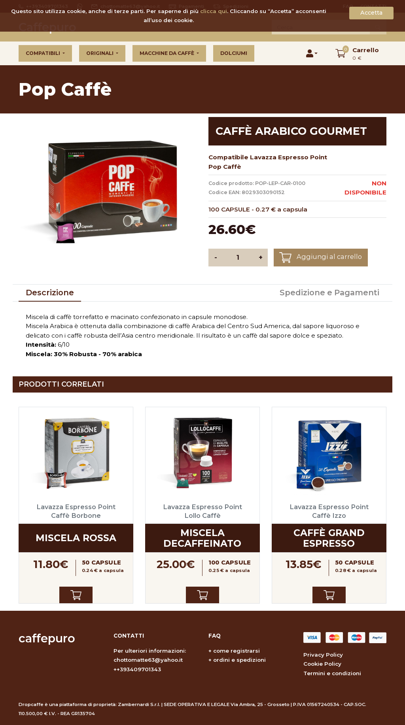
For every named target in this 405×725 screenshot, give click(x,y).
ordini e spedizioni (239, 660)
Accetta (371, 12)
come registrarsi (236, 651)
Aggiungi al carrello (320, 257)
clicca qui (213, 11)
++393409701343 (137, 669)
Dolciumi (233, 53)
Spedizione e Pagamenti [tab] (329, 292)
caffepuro (47, 638)
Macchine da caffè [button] (167, 53)
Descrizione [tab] (50, 292)
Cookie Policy (322, 664)
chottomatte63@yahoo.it (148, 660)
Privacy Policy (323, 654)
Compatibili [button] (43, 53)
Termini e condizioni (332, 673)
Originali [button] (100, 53)
